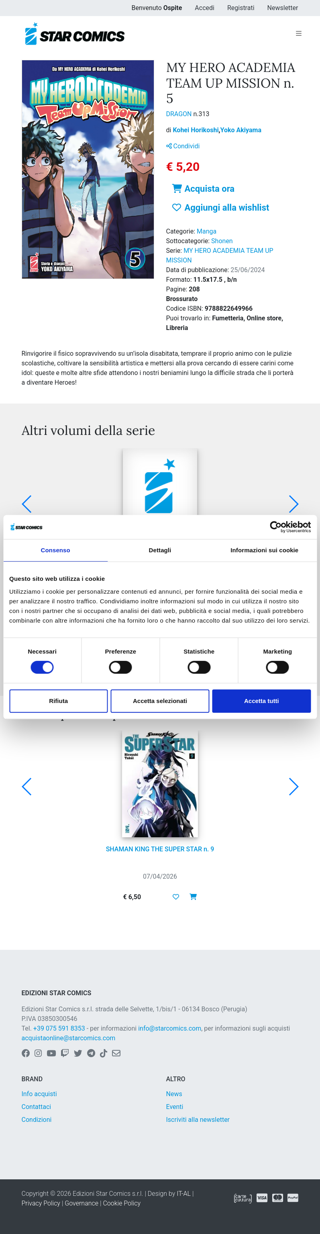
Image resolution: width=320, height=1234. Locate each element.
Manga (206, 231)
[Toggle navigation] (299, 34)
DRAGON (180, 114)
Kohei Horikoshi (196, 130)
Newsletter (282, 8)
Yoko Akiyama (240, 130)
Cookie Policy (122, 1203)
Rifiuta (58, 700)
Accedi (204, 8)
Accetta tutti (261, 700)
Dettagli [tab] (160, 550)
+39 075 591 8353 (59, 1028)
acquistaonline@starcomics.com (69, 1038)
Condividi (183, 146)
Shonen (222, 241)
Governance (81, 1203)
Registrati (241, 8)
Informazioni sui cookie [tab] (264, 550)
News (174, 1094)
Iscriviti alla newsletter (198, 1119)
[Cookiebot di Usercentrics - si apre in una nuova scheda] (276, 527)
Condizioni (37, 1119)
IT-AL (184, 1193)
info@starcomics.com (169, 1028)
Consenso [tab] (55, 550)
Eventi (174, 1107)
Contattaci (36, 1107)
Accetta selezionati (160, 700)
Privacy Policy (41, 1203)
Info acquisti (39, 1094)
